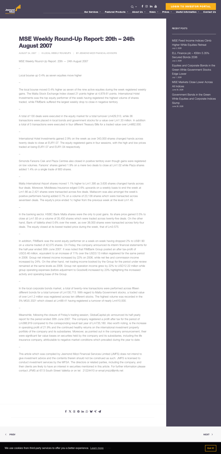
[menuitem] (134, 7)
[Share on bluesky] (91, 411)
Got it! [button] (210, 448)
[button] (134, 7)
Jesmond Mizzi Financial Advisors (98, 53)
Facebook (144, 6)
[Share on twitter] (70, 411)
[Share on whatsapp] (87, 411)
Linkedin (152, 6)
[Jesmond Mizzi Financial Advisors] (13, 9)
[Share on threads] (74, 411)
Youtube (156, 6)
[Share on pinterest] (78, 411)
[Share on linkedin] (83, 411)
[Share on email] (100, 411)
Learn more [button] (97, 448)
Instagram (147, 6)
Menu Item (160, 7)
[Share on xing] (95, 411)
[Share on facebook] (66, 411)
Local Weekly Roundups (57, 53)
